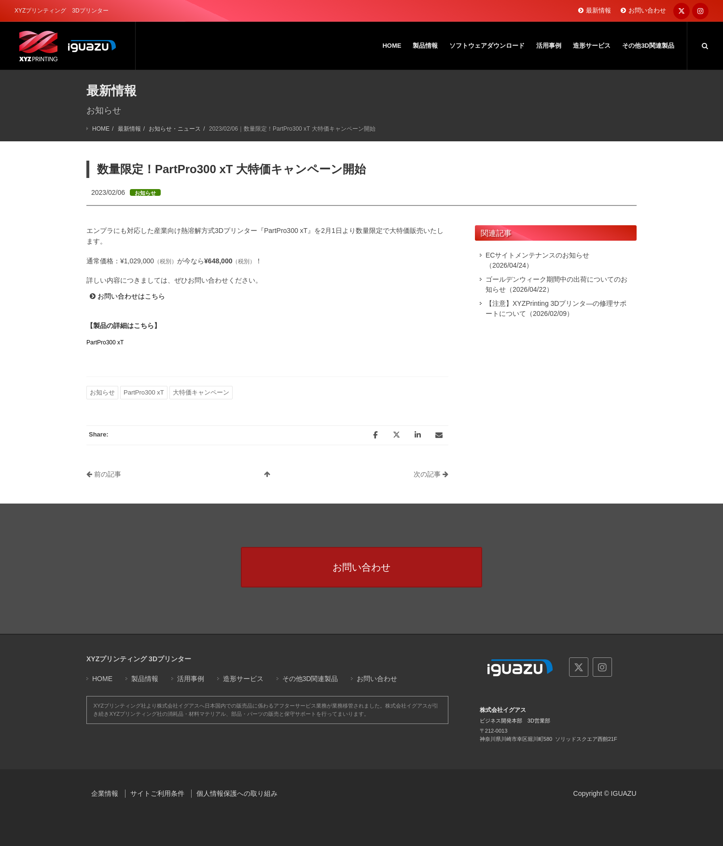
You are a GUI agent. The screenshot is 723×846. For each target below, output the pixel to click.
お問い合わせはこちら (131, 296)
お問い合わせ (647, 10)
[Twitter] (396, 435)
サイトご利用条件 (157, 793)
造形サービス (243, 678)
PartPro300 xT (105, 342)
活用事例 (190, 678)
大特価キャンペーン (201, 392)
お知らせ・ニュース (175, 128)
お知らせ (102, 392)
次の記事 (431, 474)
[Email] (438, 435)
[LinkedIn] (417, 435)
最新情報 (598, 10)
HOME (101, 128)
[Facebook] (375, 435)
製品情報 (144, 678)
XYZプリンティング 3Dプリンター (138, 659)
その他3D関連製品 (310, 678)
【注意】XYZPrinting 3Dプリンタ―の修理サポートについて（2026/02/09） (556, 308)
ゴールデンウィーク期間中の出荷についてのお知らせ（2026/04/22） (556, 284)
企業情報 (104, 793)
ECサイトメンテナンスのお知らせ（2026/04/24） (537, 260)
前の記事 (103, 474)
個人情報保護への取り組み (237, 793)
